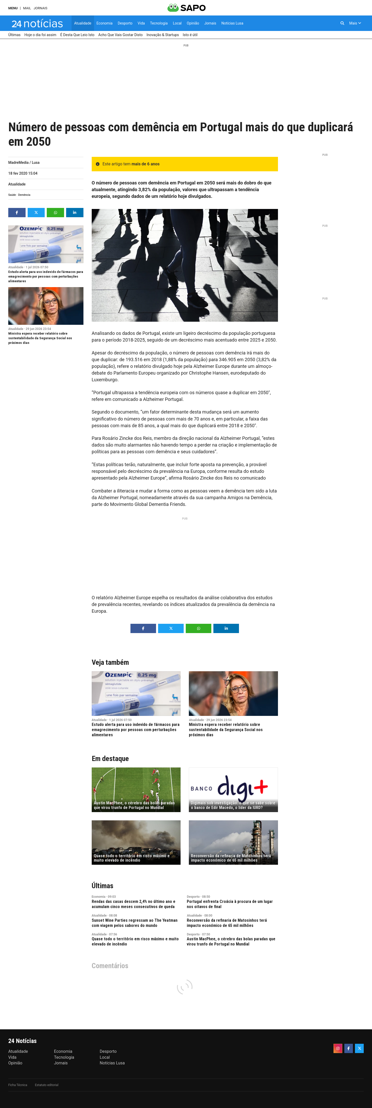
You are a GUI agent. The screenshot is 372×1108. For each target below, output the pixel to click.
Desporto (193, 897)
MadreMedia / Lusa (24, 162)
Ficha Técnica (17, 1085)
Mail (27, 8)
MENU (13, 8)
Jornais (40, 8)
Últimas (102, 885)
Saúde (12, 195)
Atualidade (17, 184)
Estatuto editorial (46, 1085)
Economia (98, 897)
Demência (24, 195)
